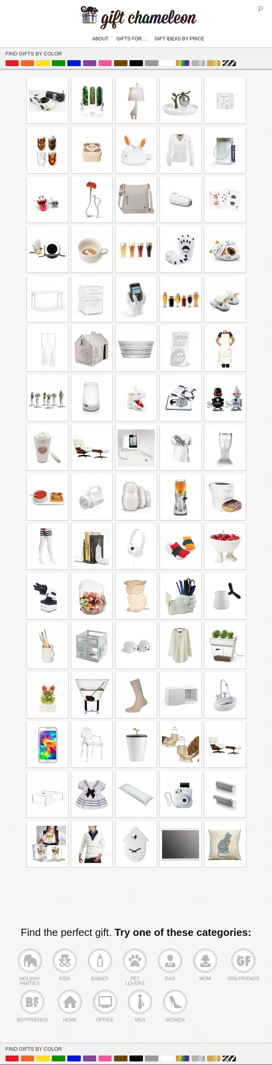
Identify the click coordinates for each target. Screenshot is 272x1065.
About (100, 39)
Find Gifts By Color (34, 54)
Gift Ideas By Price (179, 39)
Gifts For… (131, 39)
